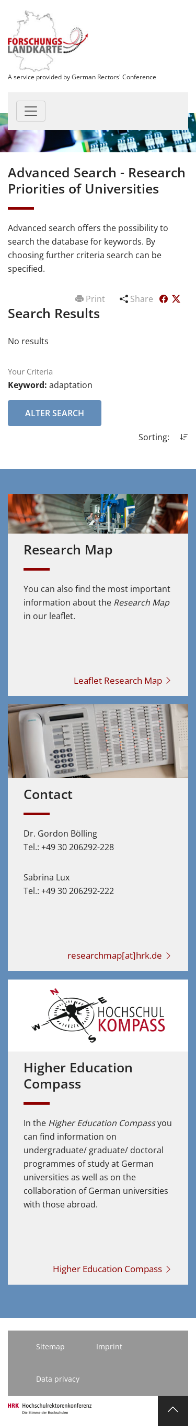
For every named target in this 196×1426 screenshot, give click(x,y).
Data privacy (57, 1379)
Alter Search (54, 413)
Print (91, 299)
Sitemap (50, 1346)
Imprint (109, 1346)
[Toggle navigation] (30, 111)
